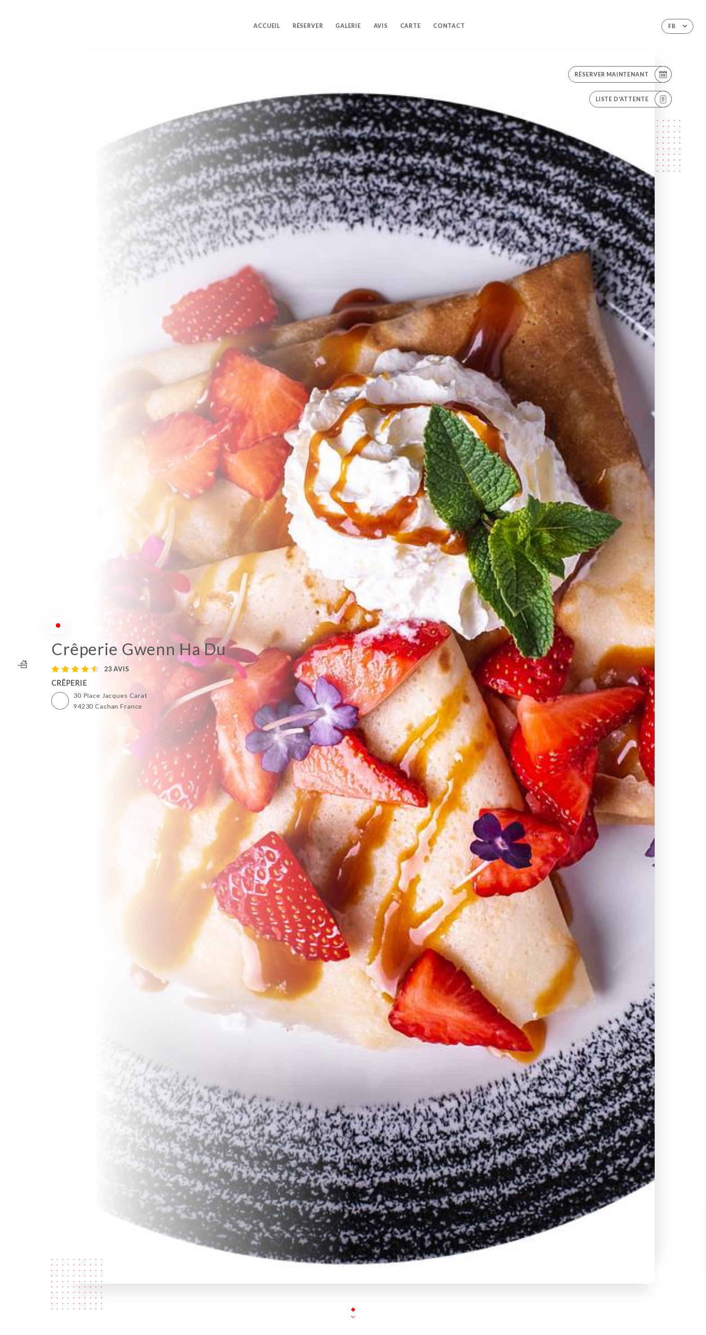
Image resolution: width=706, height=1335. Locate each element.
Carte (410, 25)
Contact (449, 25)
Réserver (308, 25)
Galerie (348, 25)
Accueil (266, 25)
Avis (381, 25)
